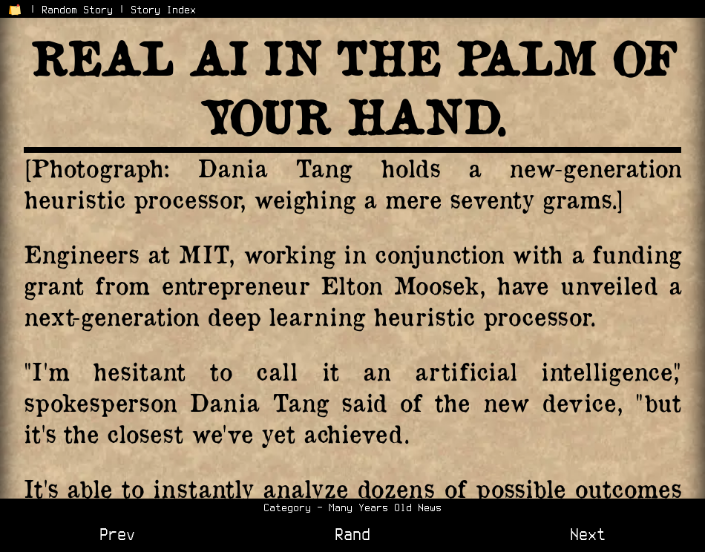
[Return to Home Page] (15, 10)
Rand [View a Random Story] (352, 534)
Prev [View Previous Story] (117, 534)
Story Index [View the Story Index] (163, 10)
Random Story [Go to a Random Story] (77, 10)
